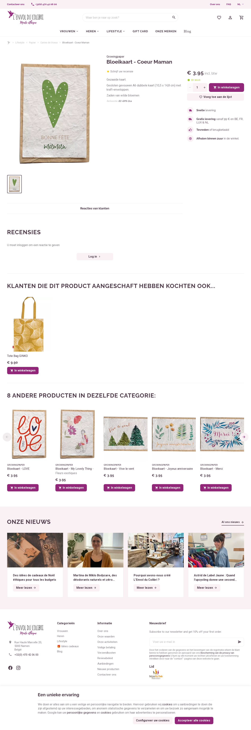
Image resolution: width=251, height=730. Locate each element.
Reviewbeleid (105, 658)
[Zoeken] (173, 17)
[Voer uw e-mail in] (196, 642)
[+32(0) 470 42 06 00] (44, 4)
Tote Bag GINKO (17, 356)
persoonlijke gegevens (81, 712)
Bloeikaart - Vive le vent (119, 468)
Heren (60, 636)
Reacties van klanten (94, 208)
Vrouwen (62, 631)
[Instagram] (18, 668)
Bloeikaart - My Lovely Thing (74, 471)
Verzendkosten (106, 652)
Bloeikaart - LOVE (18, 468)
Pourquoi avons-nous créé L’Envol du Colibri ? (152, 577)
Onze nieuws (29, 521)
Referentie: (112, 101)
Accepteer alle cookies (194, 720)
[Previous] (7, 437)
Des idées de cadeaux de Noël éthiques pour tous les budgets (34, 577)
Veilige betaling (106, 647)
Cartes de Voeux (49, 42)
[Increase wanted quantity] (204, 87)
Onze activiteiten (107, 642)
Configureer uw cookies (152, 720)
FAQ (229, 4)
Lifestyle (19, 42)
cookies (167, 704)
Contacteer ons (106, 674)
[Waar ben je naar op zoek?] (130, 17)
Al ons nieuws (231, 522)
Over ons (215, 4)
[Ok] (239, 642)
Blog (59, 651)
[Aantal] (197, 87)
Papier (32, 42)
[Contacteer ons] (16, 4)
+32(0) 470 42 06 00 (26, 654)
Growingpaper (115, 56)
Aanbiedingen (105, 663)
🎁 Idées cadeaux (68, 646)
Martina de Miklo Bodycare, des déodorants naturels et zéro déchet (95, 578)
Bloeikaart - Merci (211, 468)
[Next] (244, 437)
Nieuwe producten (108, 669)
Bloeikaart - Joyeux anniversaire (172, 468)
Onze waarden (106, 636)
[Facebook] (10, 668)
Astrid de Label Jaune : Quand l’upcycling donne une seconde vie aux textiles (215, 578)
